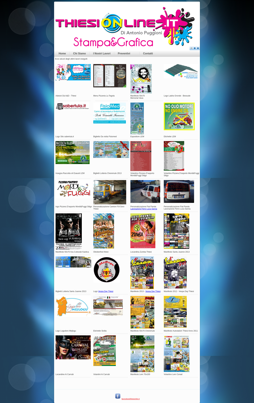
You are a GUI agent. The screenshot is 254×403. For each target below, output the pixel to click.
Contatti (148, 53)
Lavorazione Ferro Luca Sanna (143, 209)
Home (62, 53)
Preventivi (124, 53)
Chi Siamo (79, 53)
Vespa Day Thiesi (105, 291)
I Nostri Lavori (102, 53)
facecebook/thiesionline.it (131, 399)
